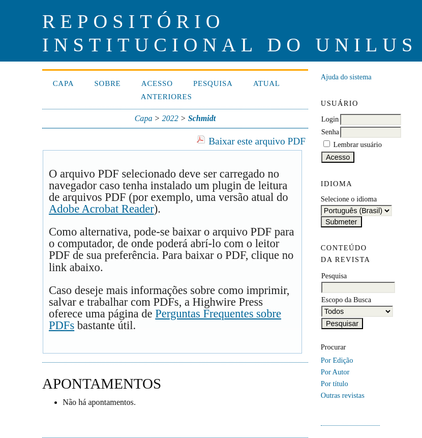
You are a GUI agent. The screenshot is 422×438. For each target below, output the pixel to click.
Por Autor (335, 372)
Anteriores (166, 97)
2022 (170, 118)
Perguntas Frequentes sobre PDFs (165, 319)
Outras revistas (343, 395)
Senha (330, 132)
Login (330, 119)
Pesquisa (213, 83)
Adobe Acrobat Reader (101, 208)
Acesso (157, 83)
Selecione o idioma (349, 199)
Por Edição (337, 360)
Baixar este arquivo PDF (257, 141)
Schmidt (202, 118)
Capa (63, 83)
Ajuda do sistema (346, 77)
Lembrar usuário (357, 144)
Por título (334, 383)
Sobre (108, 83)
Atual (266, 83)
